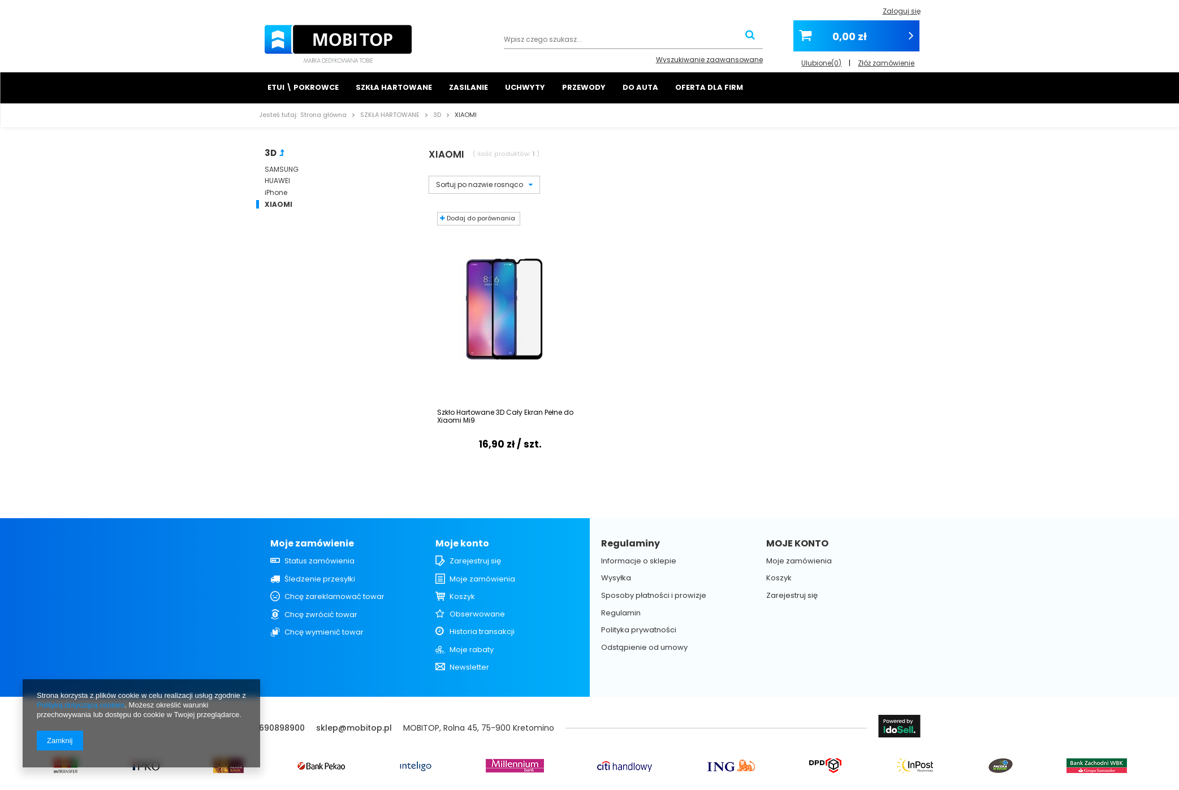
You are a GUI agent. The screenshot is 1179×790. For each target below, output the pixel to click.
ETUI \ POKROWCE (303, 87)
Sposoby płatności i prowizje (653, 595)
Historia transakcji (482, 631)
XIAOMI (278, 204)
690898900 (282, 727)
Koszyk (462, 596)
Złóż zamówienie (886, 59)
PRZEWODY (584, 87)
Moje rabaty (472, 649)
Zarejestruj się (475, 561)
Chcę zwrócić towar (320, 614)
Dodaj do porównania (477, 218)
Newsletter (469, 667)
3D (437, 114)
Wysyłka (616, 578)
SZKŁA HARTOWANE (394, 87)
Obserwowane (477, 614)
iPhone (276, 192)
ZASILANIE (468, 87)
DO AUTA (640, 87)
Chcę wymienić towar (324, 632)
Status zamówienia (319, 561)
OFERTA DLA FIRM (709, 87)
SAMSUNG (282, 169)
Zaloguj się (902, 11)
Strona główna (323, 114)
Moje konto (462, 544)
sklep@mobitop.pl (354, 727)
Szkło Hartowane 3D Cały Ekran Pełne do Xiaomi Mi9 (505, 417)
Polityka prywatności (638, 630)
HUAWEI (277, 180)
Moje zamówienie (312, 544)
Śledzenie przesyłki (319, 579)
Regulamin (621, 613)
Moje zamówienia (482, 579)
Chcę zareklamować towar (334, 596)
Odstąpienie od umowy (644, 647)
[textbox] (633, 40)
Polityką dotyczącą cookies (80, 705)
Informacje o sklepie (638, 561)
